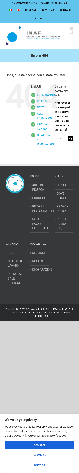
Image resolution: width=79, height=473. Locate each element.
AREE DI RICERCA (38, 187)
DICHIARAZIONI (39, 269)
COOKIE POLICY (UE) (62, 224)
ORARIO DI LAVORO (15, 263)
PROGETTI (39, 198)
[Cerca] (70, 138)
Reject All (39, 465)
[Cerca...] (61, 138)
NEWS (40, 107)
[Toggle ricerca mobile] (71, 32)
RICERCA (42, 101)
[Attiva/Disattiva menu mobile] (71, 28)
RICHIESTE (39, 261)
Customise (39, 454)
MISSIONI (38, 253)
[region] (39, 443)
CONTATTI (63, 185)
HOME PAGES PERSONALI (39, 224)
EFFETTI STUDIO (39, 316)
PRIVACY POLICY (62, 209)
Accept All (39, 444)
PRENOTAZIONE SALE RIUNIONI (15, 278)
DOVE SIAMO (61, 196)
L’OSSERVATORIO (47, 94)
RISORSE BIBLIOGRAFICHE (39, 209)
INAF (64, 309)
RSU (10, 253)
